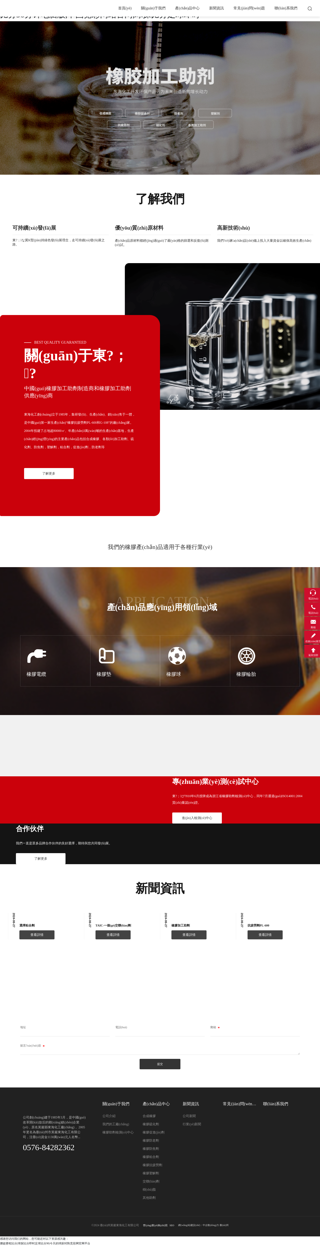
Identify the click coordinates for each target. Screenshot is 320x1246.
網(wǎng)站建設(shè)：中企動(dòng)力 (198, 1225)
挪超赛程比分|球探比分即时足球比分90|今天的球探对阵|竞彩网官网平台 (45, 1243)
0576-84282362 (48, 1147)
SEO (172, 1225)
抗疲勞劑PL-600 (258, 925)
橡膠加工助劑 (180, 925)
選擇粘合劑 (27, 925)
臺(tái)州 (224, 1225)
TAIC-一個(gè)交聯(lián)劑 (113, 925)
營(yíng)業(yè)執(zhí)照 (155, 1225)
